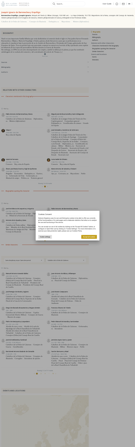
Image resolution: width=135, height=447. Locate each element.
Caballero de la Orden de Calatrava (14, 22)
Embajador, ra (54, 22)
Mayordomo (65, 22)
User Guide (107, 4)
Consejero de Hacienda (37, 22)
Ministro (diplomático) (81, 22)
